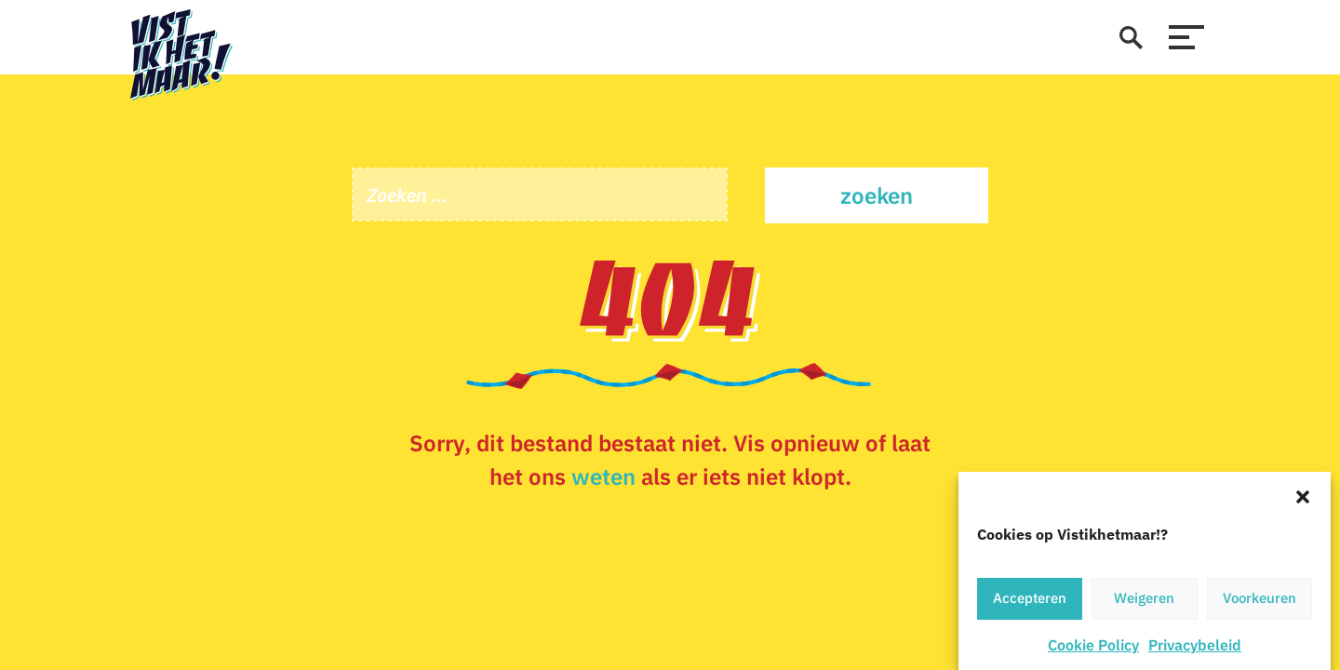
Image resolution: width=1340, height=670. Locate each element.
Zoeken (876, 195)
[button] (1302, 497)
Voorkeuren (1259, 601)
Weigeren (1144, 601)
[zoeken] (1130, 37)
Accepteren (1029, 601)
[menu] (1186, 37)
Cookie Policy (1093, 646)
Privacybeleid (1194, 646)
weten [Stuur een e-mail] (603, 476)
